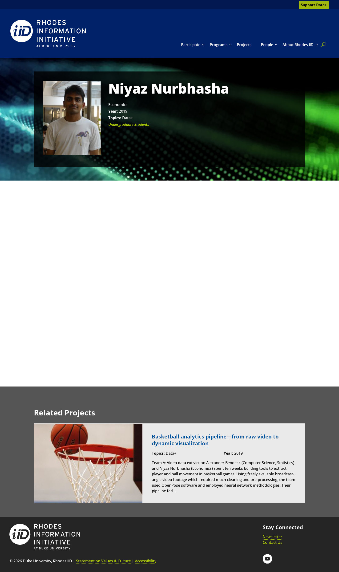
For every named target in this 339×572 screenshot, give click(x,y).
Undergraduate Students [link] (128, 124)
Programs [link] (218, 44)
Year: (113, 111)
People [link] (267, 44)
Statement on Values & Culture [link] (103, 561)
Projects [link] (244, 44)
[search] (322, 44)
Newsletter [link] (272, 536)
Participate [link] (190, 44)
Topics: (114, 117)
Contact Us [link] (272, 542)
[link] (48, 33)
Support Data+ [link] (314, 4)
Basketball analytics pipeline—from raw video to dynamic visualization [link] (215, 440)
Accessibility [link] (145, 561)
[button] (267, 558)
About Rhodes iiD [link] (298, 44)
